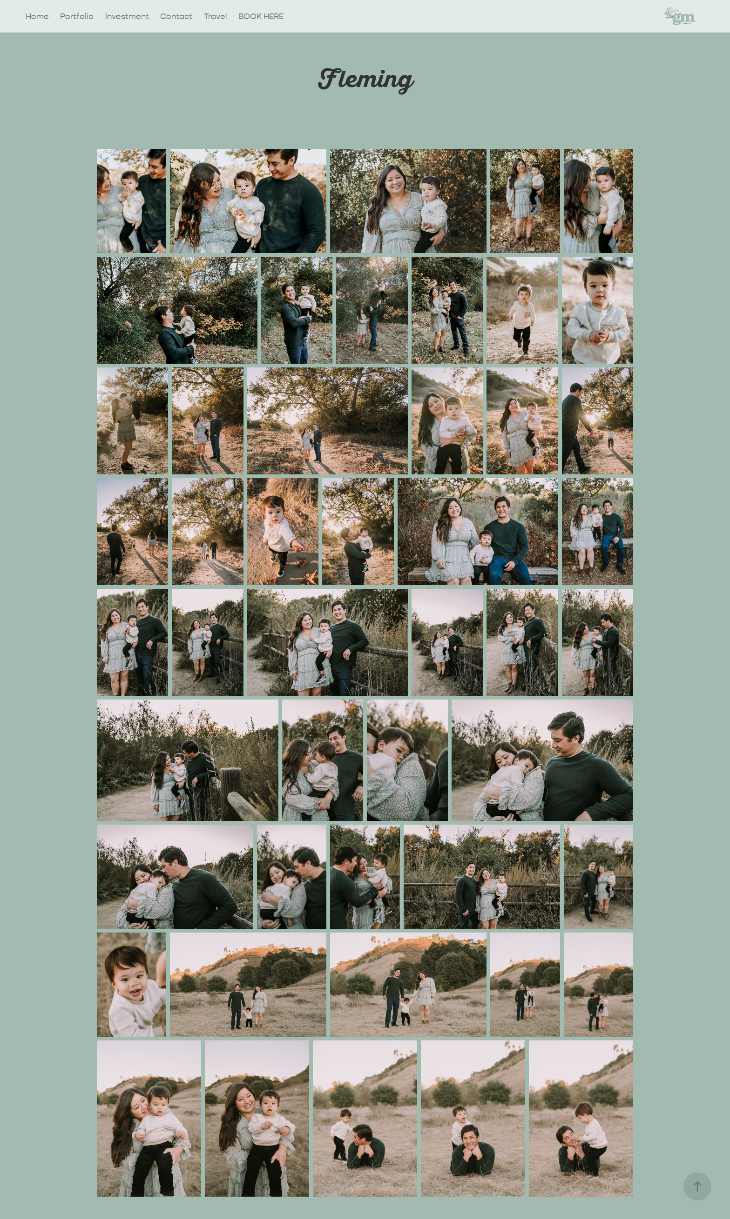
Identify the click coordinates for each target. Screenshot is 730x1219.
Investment (127, 16)
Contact (176, 16)
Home (37, 16)
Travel (215, 16)
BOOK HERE (261, 16)
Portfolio (77, 16)
